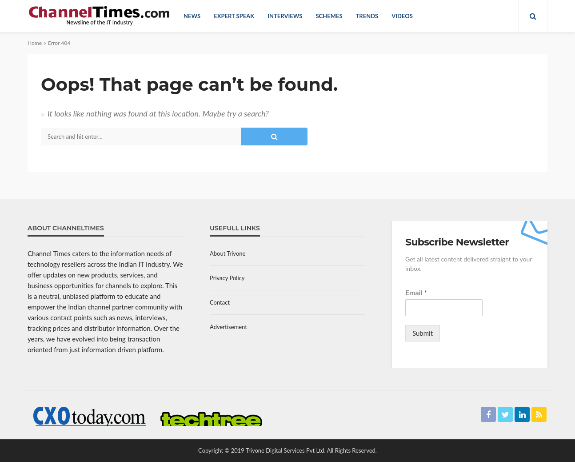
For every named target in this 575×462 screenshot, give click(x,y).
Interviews (285, 16)
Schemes (328, 16)
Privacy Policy (227, 277)
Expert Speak (234, 16)
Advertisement (228, 326)
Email (416, 292)
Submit (422, 333)
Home (35, 43)
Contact (220, 302)
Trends (367, 16)
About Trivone (227, 253)
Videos (402, 16)
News (192, 16)
